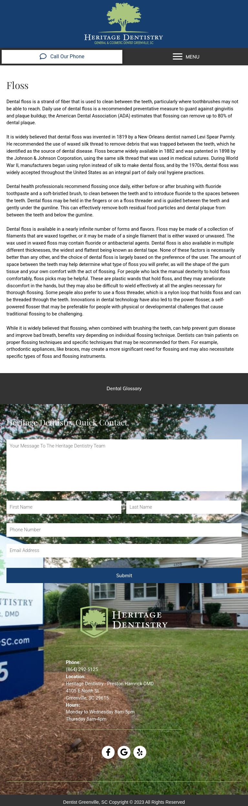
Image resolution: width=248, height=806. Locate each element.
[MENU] (186, 56)
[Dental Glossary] (124, 388)
